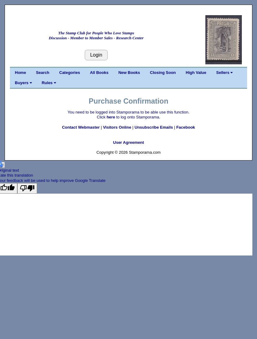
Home (20, 72)
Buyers (23, 82)
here (111, 117)
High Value (196, 72)
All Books (99, 72)
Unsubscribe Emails (154, 127)
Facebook (185, 127)
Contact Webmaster (81, 127)
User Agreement (128, 142)
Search (42, 72)
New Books (129, 72)
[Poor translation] (27, 188)
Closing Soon (163, 72)
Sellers (224, 72)
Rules (49, 82)
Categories (69, 72)
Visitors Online (117, 127)
